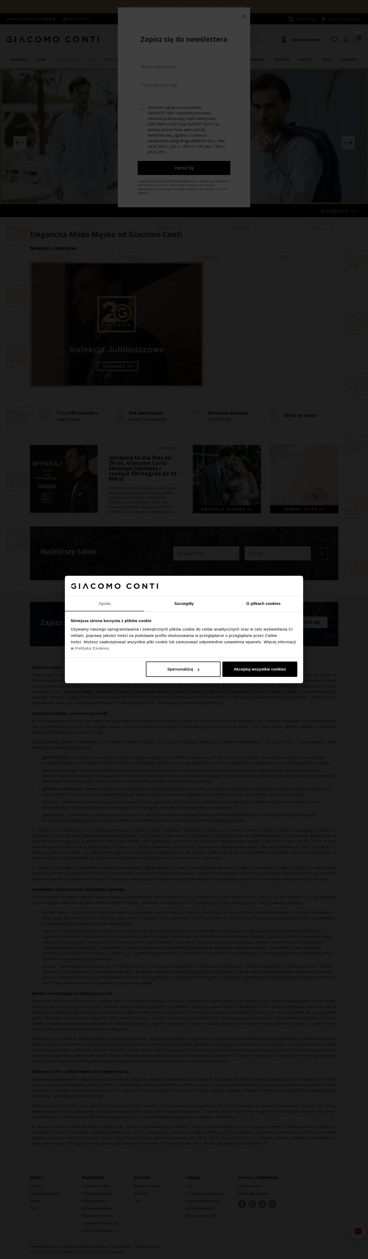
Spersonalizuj (183, 669)
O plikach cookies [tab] (263, 603)
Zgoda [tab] (104, 603)
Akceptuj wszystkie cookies (260, 669)
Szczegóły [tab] (184, 603)
